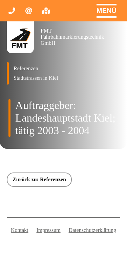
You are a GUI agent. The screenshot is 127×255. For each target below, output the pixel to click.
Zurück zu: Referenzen (39, 179)
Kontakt (19, 230)
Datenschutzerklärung (92, 230)
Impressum (49, 230)
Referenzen (26, 68)
